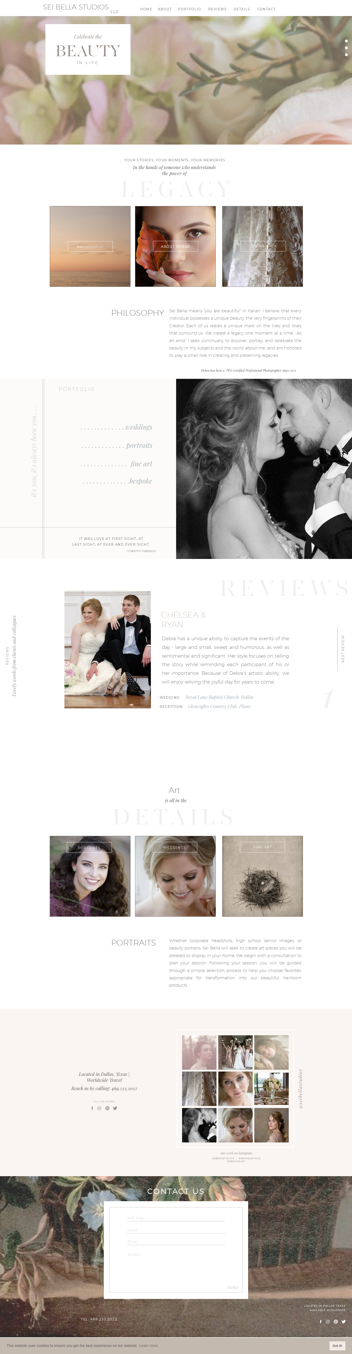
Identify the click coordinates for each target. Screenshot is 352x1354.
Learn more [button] (148, 1346)
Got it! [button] (337, 1346)
